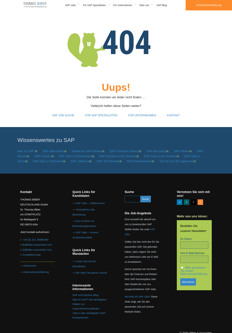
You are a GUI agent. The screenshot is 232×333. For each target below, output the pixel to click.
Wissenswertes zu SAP (46, 136)
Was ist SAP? (26, 147)
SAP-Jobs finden (54, 147)
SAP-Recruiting (156, 147)
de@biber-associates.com (37, 240)
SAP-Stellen (182, 147)
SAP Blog (162, 5)
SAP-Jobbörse (79, 157)
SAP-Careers (43, 152)
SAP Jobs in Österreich (48, 157)
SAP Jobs (70, 5)
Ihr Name (186, 235)
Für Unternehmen (122, 5)
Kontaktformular (31, 250)
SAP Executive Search (124, 147)
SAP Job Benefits (108, 157)
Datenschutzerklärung (36, 268)
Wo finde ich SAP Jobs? (138, 292)
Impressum (30, 261)
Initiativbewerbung (208, 5)
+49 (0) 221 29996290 (35, 235)
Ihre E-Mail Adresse (192, 249)
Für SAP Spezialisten (94, 5)
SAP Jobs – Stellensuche (90, 199)
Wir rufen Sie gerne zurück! (91, 268)
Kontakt (173, 111)
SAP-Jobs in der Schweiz (160, 152)
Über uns (144, 5)
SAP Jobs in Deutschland (75, 152)
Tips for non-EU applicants (176, 157)
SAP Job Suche (63, 111)
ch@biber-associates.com (37, 245)
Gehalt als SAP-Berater (87, 147)
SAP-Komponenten (139, 157)
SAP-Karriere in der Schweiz (118, 152)
